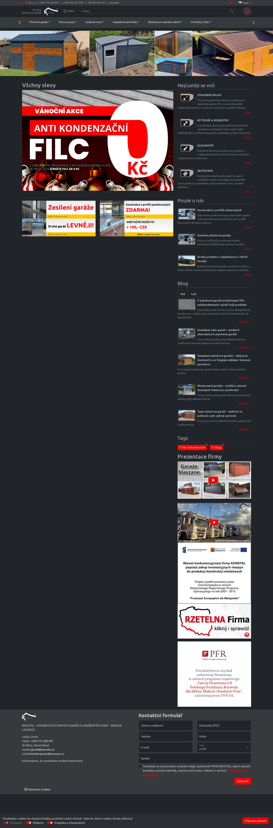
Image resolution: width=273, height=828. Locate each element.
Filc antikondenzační (193, 447)
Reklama (38, 822)
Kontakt (114, 2)
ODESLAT (243, 781)
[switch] (28, 822)
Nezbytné (16, 822)
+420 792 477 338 (73, 2)
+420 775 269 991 (49, 2)
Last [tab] (193, 293)
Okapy (217, 447)
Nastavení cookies (37, 789)
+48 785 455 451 (96, 2)
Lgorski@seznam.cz (42, 749)
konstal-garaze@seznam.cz (47, 753)
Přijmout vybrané (255, 820)
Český (243, 2)
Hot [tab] (183, 293)
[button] (36, 22)
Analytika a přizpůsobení (69, 822)
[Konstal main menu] (68, 11)
